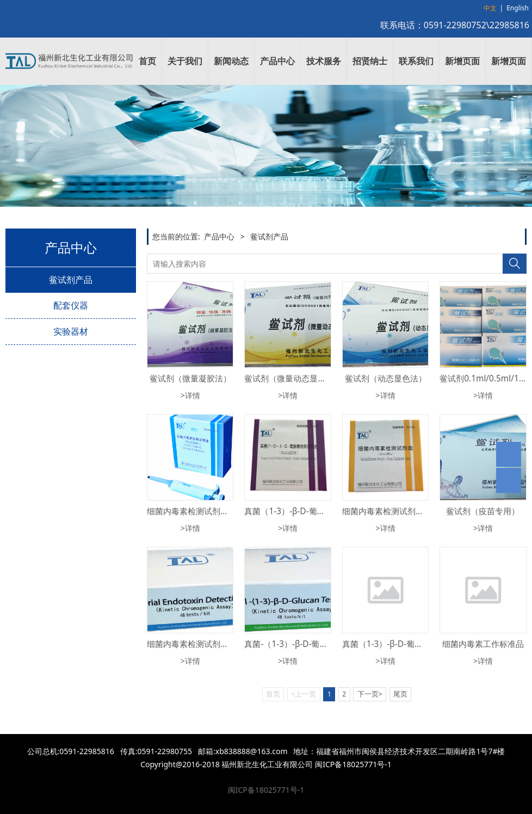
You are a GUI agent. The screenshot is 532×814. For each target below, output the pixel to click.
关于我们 (185, 61)
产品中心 (277, 61)
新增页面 (462, 61)
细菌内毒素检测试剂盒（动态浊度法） (411, 511)
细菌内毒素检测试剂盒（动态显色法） (216, 644)
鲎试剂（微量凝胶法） (190, 378)
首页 (147, 61)
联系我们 (416, 61)
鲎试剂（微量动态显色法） (293, 378)
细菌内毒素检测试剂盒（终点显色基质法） (224, 511)
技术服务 (323, 61)
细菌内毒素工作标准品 (483, 644)
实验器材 (70, 331)
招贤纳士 (369, 61)
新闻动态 (231, 61)
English (517, 8)
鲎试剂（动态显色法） (385, 378)
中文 (490, 8)
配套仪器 (70, 305)
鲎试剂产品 (70, 280)
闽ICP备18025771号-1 (266, 790)
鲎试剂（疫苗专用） (482, 511)
